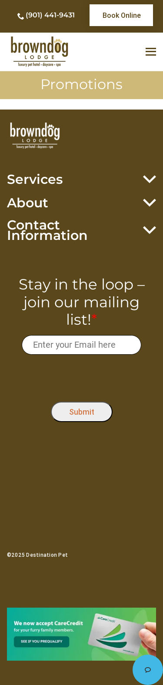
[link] (121, 15)
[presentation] (81, 376)
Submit (81, 412)
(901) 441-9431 (50, 15)
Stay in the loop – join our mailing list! (82, 302)
